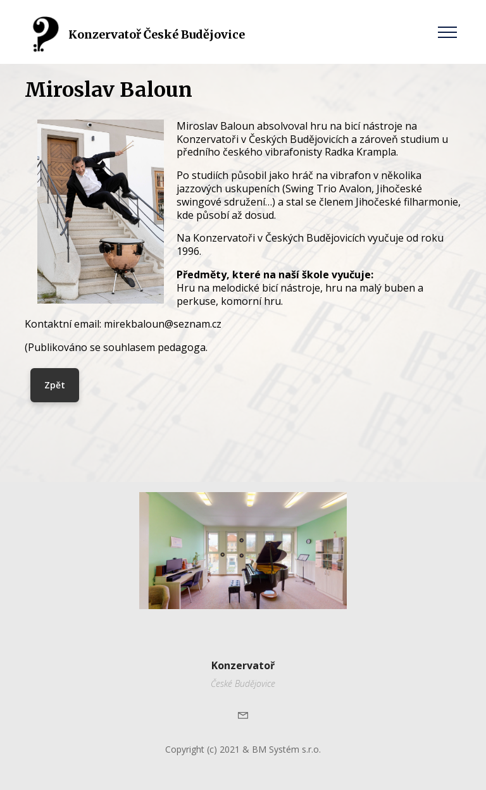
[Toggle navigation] (448, 31)
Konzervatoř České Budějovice (156, 34)
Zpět (54, 385)
